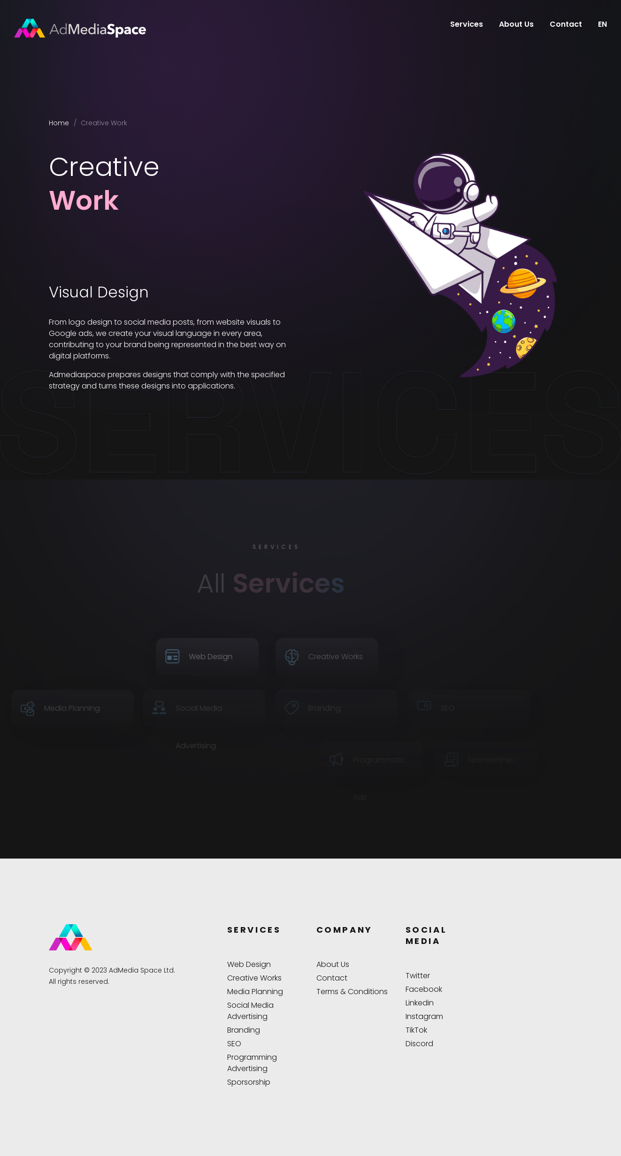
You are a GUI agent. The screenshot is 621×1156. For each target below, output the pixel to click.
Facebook (424, 989)
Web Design (249, 964)
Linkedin (420, 1002)
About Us (516, 24)
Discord (419, 1043)
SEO (234, 1043)
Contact (566, 24)
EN (602, 24)
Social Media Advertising (250, 1011)
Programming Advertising (252, 1063)
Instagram (424, 1016)
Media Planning (255, 991)
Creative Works (254, 978)
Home (59, 123)
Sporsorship (248, 1082)
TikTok (416, 1030)
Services (466, 24)
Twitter (418, 975)
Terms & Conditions (352, 991)
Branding (243, 1030)
